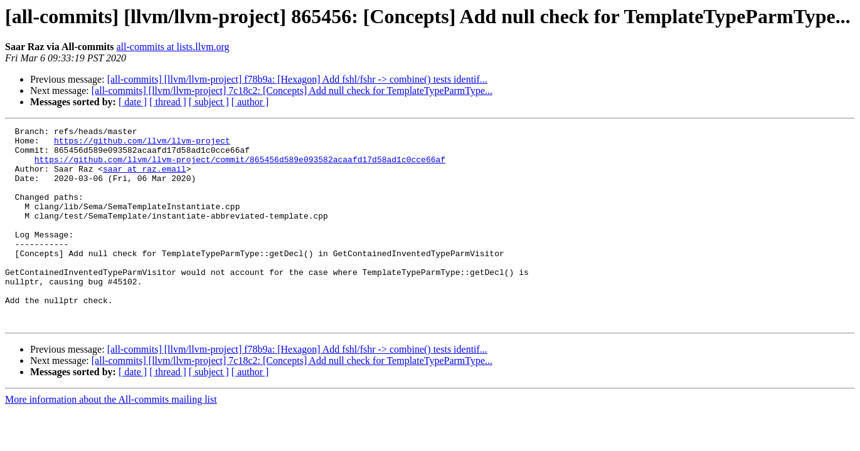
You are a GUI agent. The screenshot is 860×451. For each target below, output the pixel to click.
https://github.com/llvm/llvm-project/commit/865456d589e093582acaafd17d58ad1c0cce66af (240, 166)
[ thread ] (167, 101)
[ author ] (250, 101)
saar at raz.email (144, 178)
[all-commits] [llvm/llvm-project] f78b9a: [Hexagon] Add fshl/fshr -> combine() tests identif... (297, 79)
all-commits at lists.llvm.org (172, 46)
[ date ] (133, 101)
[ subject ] (209, 101)
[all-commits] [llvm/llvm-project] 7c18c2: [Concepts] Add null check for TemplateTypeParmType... (292, 90)
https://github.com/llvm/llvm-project (142, 144)
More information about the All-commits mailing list (111, 438)
